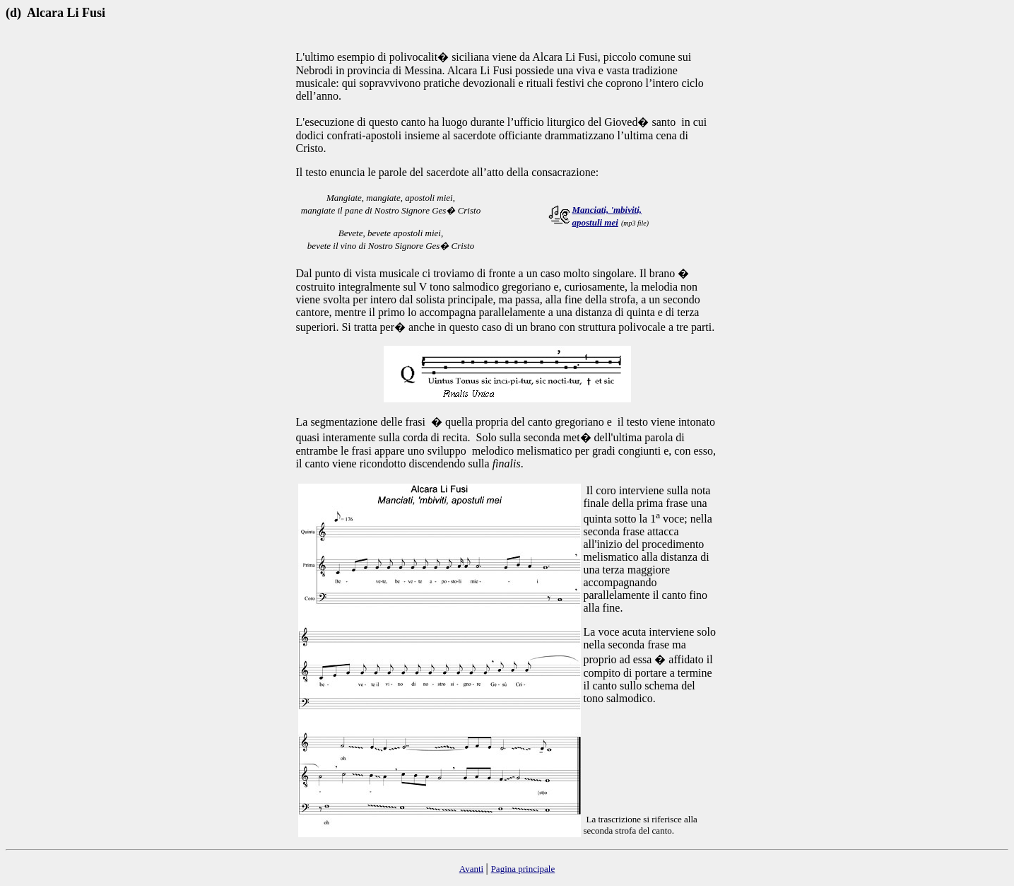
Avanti (471, 868)
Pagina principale (523, 868)
